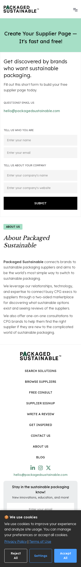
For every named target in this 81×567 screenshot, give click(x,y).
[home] (21, 9)
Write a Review (40, 414)
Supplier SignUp (40, 403)
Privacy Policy (15, 541)
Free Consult (40, 392)
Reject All (16, 555)
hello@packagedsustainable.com (32, 111)
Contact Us (40, 436)
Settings (40, 556)
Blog (40, 457)
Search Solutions (40, 371)
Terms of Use (40, 541)
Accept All (65, 555)
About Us (40, 446)
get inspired (40, 425)
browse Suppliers (40, 382)
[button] (75, 9)
